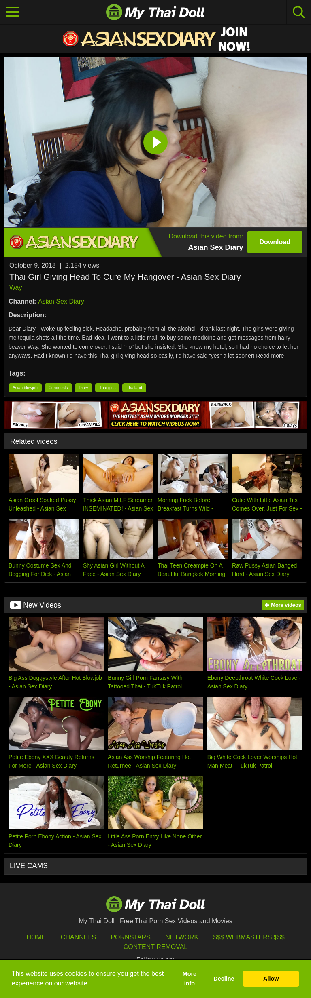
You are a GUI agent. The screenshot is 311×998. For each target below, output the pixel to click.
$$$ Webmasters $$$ (249, 937)
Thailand (134, 388)
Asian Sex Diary (61, 301)
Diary (83, 388)
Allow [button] (271, 978)
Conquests (58, 388)
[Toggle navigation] (12, 12)
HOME (36, 937)
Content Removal (156, 946)
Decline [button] (223, 978)
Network (181, 937)
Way (15, 287)
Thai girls (107, 388)
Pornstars (130, 937)
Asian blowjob (25, 388)
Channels (78, 937)
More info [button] (189, 979)
